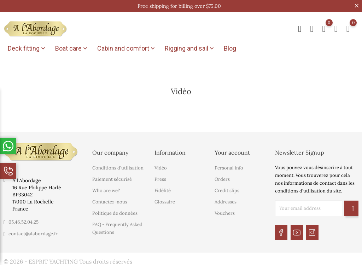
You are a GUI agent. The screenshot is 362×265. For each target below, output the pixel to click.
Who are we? (106, 189)
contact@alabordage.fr (33, 233)
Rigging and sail (190, 48)
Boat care (72, 48)
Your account (232, 151)
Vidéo (160, 167)
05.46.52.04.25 (23, 221)
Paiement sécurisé (112, 178)
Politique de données (115, 212)
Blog (230, 48)
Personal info (229, 167)
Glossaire (164, 201)
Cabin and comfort (126, 48)
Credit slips (227, 189)
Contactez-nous (109, 201)
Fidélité (162, 189)
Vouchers (225, 212)
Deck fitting (27, 48)
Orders (222, 178)
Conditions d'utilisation (118, 167)
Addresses (226, 201)
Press (160, 178)
